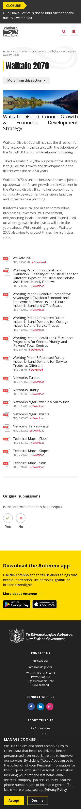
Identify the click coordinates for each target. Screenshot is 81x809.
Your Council (20, 51)
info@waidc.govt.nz (40, 667)
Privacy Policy (56, 789)
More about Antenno (20, 593)
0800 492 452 (40, 661)
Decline (38, 800)
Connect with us (40, 697)
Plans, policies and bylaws (45, 51)
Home (6, 51)
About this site (40, 720)
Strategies (68, 51)
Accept (14, 800)
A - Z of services (40, 728)
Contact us (40, 653)
